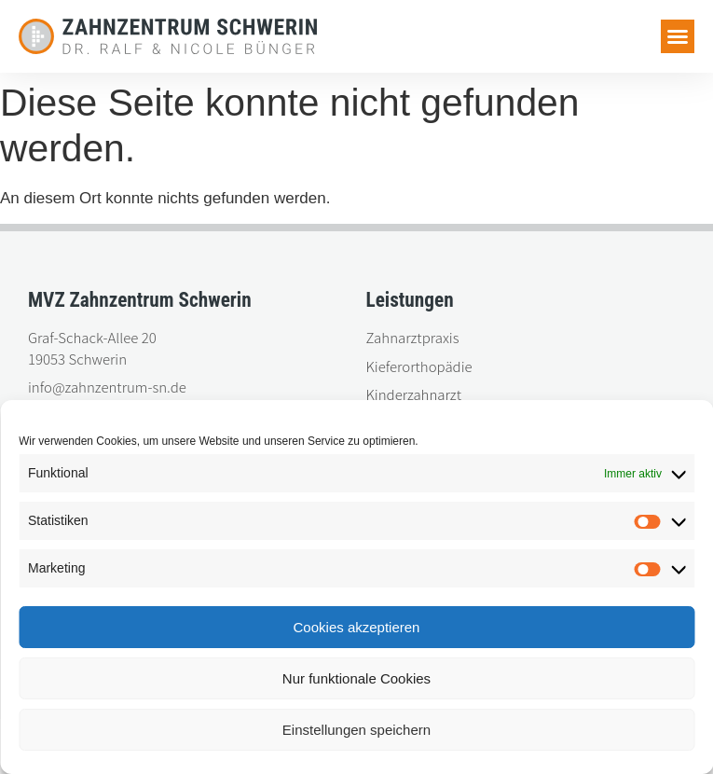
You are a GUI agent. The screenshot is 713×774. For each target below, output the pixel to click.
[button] (677, 36)
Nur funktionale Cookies (356, 678)
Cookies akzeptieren (357, 627)
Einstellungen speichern (356, 730)
